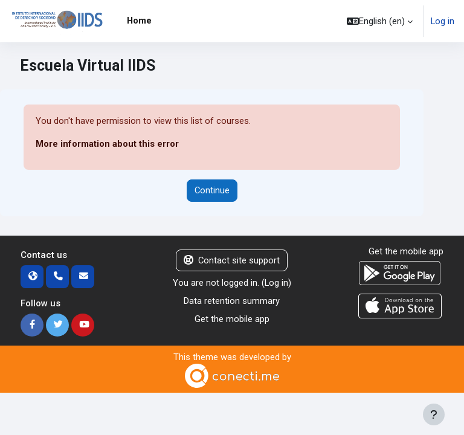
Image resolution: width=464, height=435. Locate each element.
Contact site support (232, 260)
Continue (212, 190)
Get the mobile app (232, 319)
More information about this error (107, 143)
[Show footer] (434, 414)
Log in (442, 21)
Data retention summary (232, 300)
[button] (379, 21)
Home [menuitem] (139, 20)
